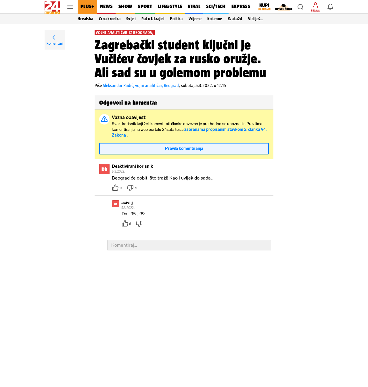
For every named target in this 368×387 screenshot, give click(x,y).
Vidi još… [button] (255, 18)
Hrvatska (85, 18)
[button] (300, 7)
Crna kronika (109, 18)
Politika (176, 18)
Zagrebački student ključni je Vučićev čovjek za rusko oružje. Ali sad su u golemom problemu (180, 58)
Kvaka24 (235, 18)
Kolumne (214, 18)
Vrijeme (195, 18)
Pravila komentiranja (184, 148)
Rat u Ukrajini (152, 18)
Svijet (131, 18)
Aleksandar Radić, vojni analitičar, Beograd (141, 85)
